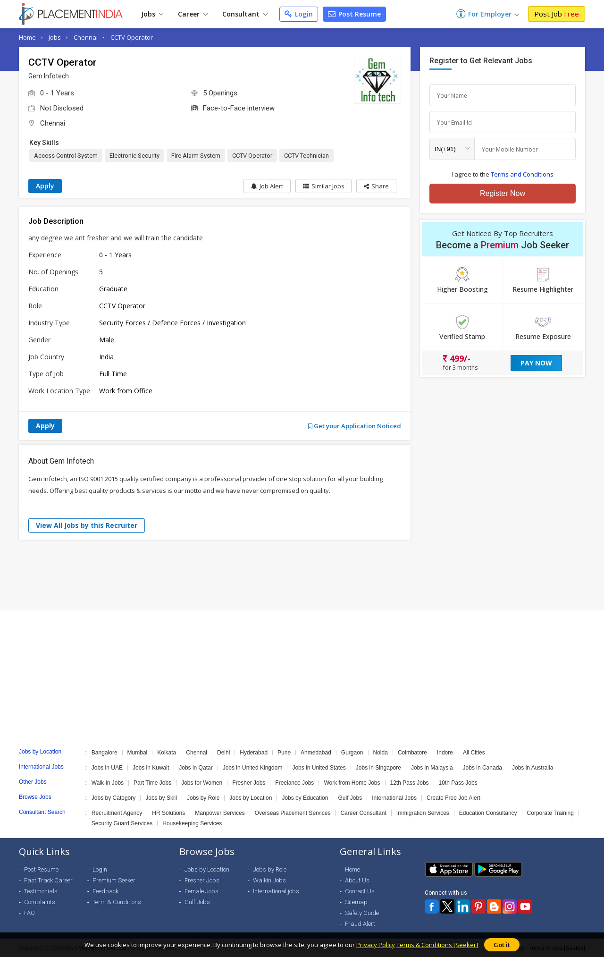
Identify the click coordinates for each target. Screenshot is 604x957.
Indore (445, 752)
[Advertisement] (302, 575)
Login (299, 13)
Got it (502, 944)
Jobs (152, 13)
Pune (284, 752)
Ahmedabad (316, 752)
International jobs (276, 891)
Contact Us (360, 891)
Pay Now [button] (536, 362)
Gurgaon (352, 752)
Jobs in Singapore (378, 768)
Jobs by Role (203, 798)
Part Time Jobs (152, 783)
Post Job (556, 13)
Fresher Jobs (248, 783)
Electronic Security (134, 155)
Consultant (245, 13)
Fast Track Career (48, 880)
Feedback (105, 891)
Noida (380, 752)
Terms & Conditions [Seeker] (437, 944)
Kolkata (166, 752)
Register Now (502, 193)
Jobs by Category (113, 798)
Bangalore (104, 752)
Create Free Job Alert (453, 798)
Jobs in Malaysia (432, 768)
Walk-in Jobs (108, 783)
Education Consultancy (488, 813)
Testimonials (41, 891)
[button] (376, 186)
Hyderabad (254, 752)
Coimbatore (412, 752)
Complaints (39, 902)
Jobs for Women (201, 783)
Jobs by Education (305, 798)
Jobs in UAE (107, 768)
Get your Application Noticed (354, 426)
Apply (45, 185)
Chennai (86, 37)
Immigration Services (422, 813)
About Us (357, 880)
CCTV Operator (131, 37)
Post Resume (354, 13)
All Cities (474, 752)
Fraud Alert (360, 923)
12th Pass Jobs (409, 783)
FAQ (29, 912)
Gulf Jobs (350, 798)
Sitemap (356, 902)
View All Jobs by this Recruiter (86, 525)
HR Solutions (168, 813)
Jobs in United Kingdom (253, 768)
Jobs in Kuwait (151, 768)
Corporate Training (550, 813)
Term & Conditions (116, 902)
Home (27, 37)
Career (193, 13)
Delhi (223, 752)
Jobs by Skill (161, 798)
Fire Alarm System (195, 155)
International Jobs (394, 798)
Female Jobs (201, 891)
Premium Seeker (113, 880)
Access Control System (66, 155)
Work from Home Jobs (352, 783)
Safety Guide (362, 912)
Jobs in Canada (482, 768)
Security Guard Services (122, 823)
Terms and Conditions (522, 174)
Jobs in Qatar (195, 768)
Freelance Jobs (294, 783)
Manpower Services (219, 813)
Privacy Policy (375, 944)
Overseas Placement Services (293, 813)
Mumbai (137, 752)
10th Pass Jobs (458, 783)
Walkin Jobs (269, 880)
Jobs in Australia (532, 768)
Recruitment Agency (117, 813)
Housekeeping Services (192, 823)
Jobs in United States (318, 768)
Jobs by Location (250, 798)
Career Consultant (363, 813)
